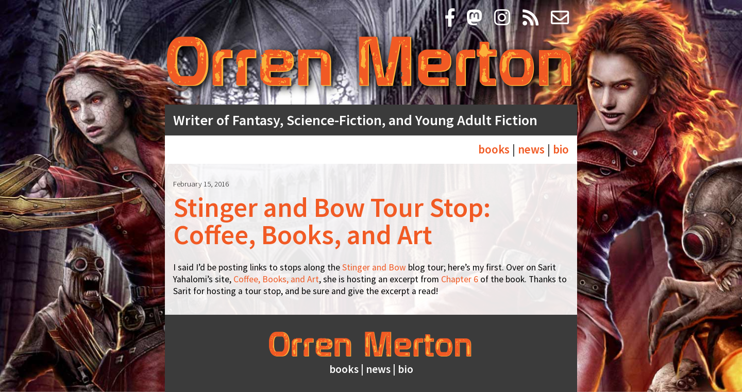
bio (561, 149)
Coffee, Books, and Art (276, 279)
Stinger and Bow (374, 267)
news (531, 149)
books (494, 149)
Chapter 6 (459, 279)
